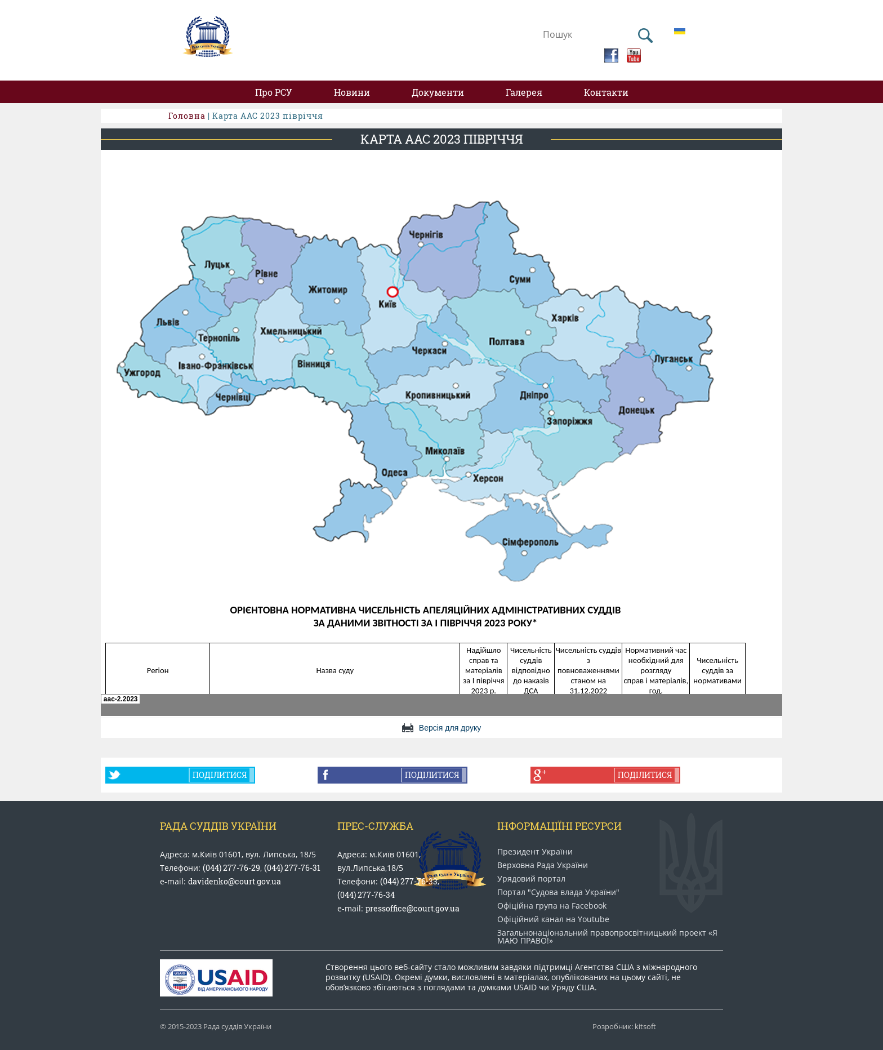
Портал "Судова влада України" (558, 892)
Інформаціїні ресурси (559, 826)
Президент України (535, 852)
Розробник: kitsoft (624, 1026)
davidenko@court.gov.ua (234, 881)
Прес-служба (375, 826)
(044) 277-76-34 (366, 894)
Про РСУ (273, 92)
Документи (438, 92)
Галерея (524, 92)
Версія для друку (450, 727)
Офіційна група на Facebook (551, 906)
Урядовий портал (531, 879)
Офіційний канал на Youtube (553, 919)
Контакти (606, 92)
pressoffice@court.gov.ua (412, 908)
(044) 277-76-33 (409, 881)
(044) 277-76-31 (292, 867)
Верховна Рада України (542, 865)
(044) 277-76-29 (231, 867)
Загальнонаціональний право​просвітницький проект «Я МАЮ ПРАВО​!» (607, 937)
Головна (187, 115)
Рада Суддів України (218, 826)
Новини (352, 92)
